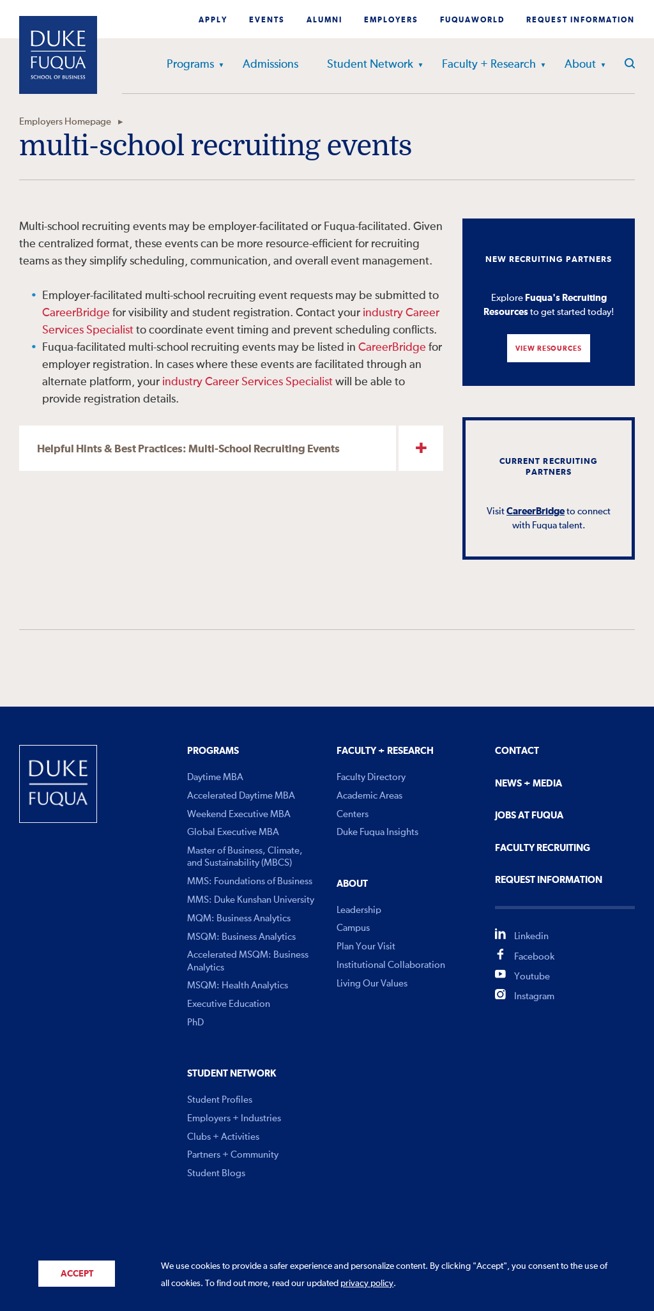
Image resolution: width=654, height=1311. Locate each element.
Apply (213, 20)
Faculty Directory (371, 777)
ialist (122, 330)
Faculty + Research (489, 64)
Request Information (580, 20)
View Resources (548, 348)
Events (267, 20)
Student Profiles (219, 1100)
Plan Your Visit (366, 946)
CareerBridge (77, 313)
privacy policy (366, 1283)
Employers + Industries (234, 1118)
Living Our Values (372, 983)
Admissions (270, 64)
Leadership (359, 910)
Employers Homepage (65, 121)
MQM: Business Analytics (239, 918)
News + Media (528, 783)
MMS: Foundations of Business (249, 881)
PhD (195, 1022)
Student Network (370, 64)
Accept (77, 1273)
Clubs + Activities (223, 1137)
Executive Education (228, 1004)
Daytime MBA (215, 777)
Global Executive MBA (233, 832)
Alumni (324, 20)
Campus (353, 928)
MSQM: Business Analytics (241, 937)
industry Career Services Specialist (247, 382)
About (580, 64)
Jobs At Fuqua (529, 815)
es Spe (89, 330)
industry (383, 313)
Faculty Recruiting (542, 848)
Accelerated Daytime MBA (241, 796)
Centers (353, 814)
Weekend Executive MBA (239, 814)
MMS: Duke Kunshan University (250, 900)
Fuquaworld (472, 20)
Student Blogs (216, 1173)
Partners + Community (232, 1155)
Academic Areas (369, 796)
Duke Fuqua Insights (377, 832)
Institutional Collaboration (391, 965)
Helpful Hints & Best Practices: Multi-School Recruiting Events (188, 449)
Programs (190, 64)
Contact (517, 751)
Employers (391, 20)
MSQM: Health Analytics (237, 985)
